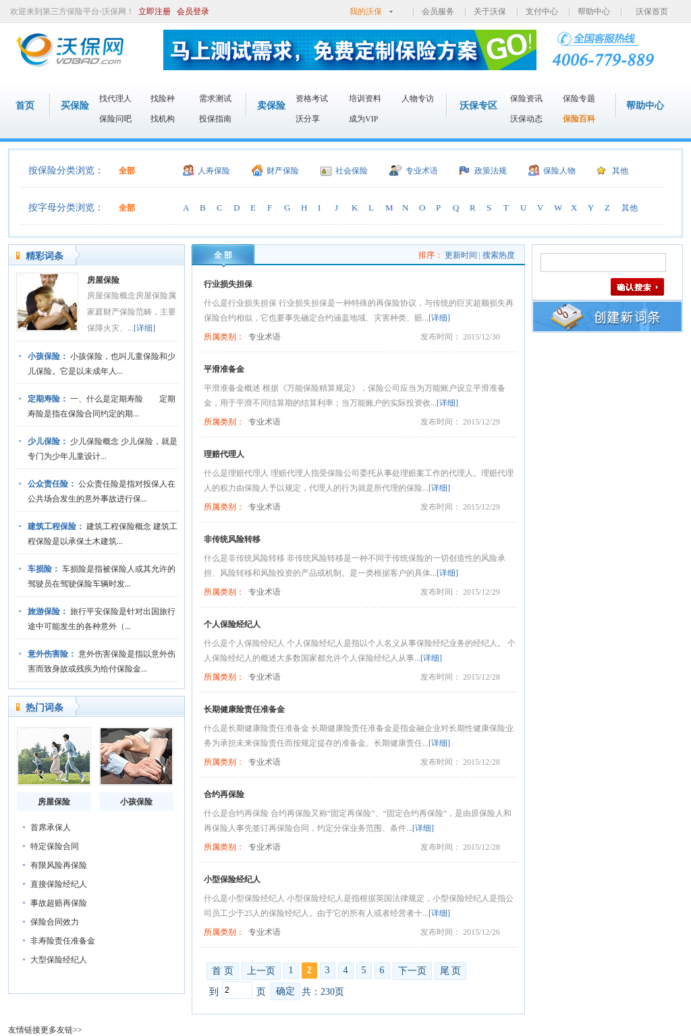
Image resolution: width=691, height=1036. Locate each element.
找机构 (162, 119)
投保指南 (215, 119)
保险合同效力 (54, 922)
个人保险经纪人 (232, 624)
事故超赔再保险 (58, 903)
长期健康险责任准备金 (244, 709)
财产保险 (283, 170)
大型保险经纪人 (58, 959)
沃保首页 (652, 11)
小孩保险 (136, 802)
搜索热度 (498, 255)
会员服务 (438, 11)
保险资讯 (526, 98)
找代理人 (115, 98)
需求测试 (215, 98)
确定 (285, 991)
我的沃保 (366, 11)
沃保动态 (526, 119)
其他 (620, 170)
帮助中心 (594, 11)
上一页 (261, 971)
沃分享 (308, 119)
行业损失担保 (228, 284)
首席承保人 (50, 827)
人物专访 (418, 98)
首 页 (222, 971)
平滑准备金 (224, 369)
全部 (127, 170)
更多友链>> (61, 1030)
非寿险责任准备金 (62, 941)
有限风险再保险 (58, 865)
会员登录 (193, 11)
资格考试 (312, 98)
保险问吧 (115, 119)
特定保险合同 (54, 846)
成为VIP (363, 119)
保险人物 (559, 170)
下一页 (412, 971)
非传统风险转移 (232, 539)
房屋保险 (103, 280)
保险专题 (579, 98)
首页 (25, 106)
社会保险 (351, 170)
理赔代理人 (224, 454)
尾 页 (451, 971)
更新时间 (461, 255)
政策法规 (490, 170)
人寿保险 (214, 170)
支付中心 (542, 11)
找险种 (162, 98)
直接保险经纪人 (58, 884)
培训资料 (365, 98)
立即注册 (154, 11)
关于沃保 (490, 11)
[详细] (144, 328)
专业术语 (422, 170)
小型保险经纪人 (232, 879)
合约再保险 (224, 794)
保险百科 (579, 119)
